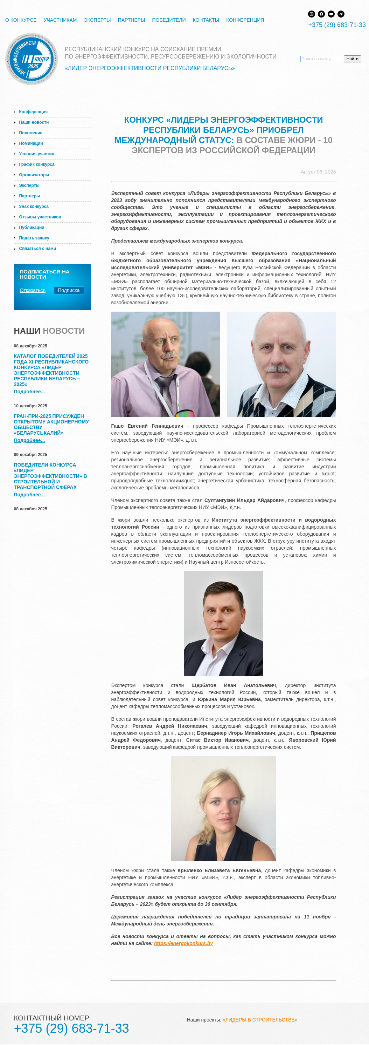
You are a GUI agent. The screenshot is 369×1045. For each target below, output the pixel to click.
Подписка (68, 290)
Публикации (31, 227)
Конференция (245, 20)
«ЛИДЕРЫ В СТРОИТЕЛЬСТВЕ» (260, 1020)
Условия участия (36, 153)
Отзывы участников (40, 217)
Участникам (60, 20)
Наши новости (34, 122)
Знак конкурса (34, 206)
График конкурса (37, 164)
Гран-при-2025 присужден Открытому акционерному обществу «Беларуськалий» (51, 424)
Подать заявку (34, 238)
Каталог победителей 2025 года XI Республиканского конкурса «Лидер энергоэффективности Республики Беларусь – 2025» (51, 370)
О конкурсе (21, 20)
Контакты (206, 20)
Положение (31, 132)
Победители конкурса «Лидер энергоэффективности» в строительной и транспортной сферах (50, 476)
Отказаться (33, 290)
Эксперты (97, 20)
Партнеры (131, 20)
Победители (169, 20)
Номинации (31, 143)
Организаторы (34, 174)
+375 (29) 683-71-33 (337, 24)
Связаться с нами (37, 248)
